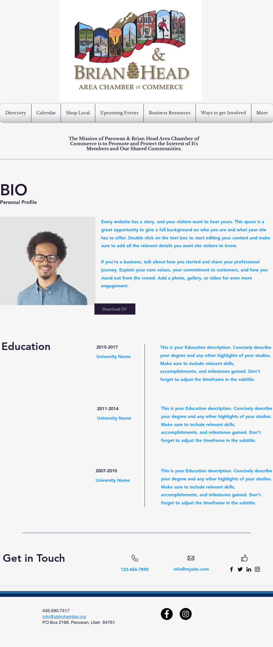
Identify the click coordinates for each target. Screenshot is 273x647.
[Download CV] (114, 309)
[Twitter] (240, 569)
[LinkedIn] (248, 569)
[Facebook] (231, 569)
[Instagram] (257, 569)
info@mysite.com (191, 569)
